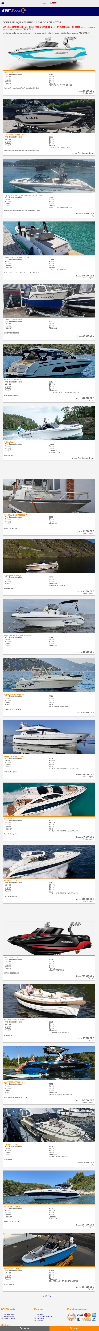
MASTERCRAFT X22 (12, 73)
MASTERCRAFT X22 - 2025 (15, 135)
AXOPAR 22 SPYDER (12, 575)
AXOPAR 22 (8, 442)
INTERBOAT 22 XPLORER (14, 1020)
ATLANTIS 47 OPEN (12, 1206)
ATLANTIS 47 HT (10, 881)
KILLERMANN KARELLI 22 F (15, 515)
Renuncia (40, 1319)
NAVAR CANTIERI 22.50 (13, 756)
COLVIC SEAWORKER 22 (14, 320)
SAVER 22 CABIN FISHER (14, 694)
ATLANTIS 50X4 (10, 819)
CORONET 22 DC (11, 1144)
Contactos (40, 1314)
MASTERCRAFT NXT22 (13, 958)
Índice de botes (9, 1319)
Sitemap (40, 1321)
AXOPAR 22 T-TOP (11, 1269)
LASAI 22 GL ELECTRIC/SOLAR (16, 257)
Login (44, 3)
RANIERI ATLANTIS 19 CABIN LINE (18, 635)
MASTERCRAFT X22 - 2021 (15, 1082)
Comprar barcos (9, 1314)
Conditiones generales (44, 1316)
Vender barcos (9, 1316)
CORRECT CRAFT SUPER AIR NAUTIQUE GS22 (23, 195)
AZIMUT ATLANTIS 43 (12, 380)
